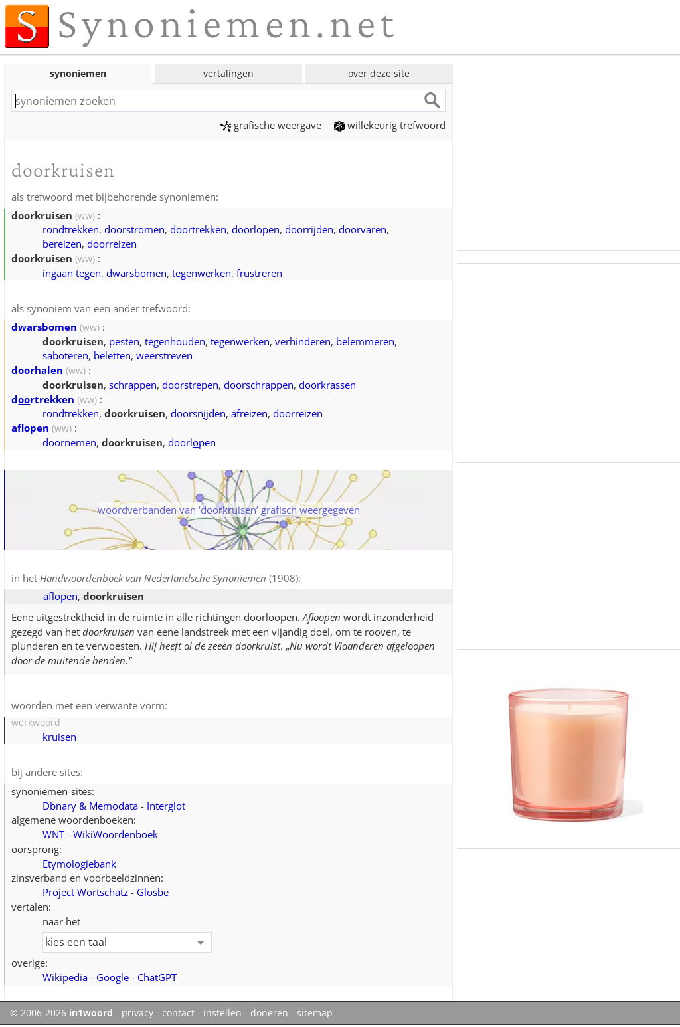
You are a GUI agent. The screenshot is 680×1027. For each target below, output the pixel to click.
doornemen (69, 442)
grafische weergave (270, 125)
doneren (269, 1013)
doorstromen (134, 229)
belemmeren (365, 341)
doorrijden (309, 229)
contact (178, 1013)
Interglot (166, 805)
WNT (53, 834)
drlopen (256, 229)
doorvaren (362, 229)
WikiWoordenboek (115, 834)
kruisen (59, 736)
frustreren (259, 273)
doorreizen (112, 243)
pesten (124, 341)
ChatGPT (157, 977)
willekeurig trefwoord (390, 125)
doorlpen (192, 442)
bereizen (62, 243)
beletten (112, 355)
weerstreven (164, 355)
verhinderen (303, 341)
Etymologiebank (79, 863)
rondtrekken (70, 229)
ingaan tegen (71, 273)
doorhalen (37, 370)
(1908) (169, 578)
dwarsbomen (136, 273)
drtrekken (198, 229)
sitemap (315, 1013)
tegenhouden (175, 341)
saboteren (65, 355)
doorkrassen (327, 384)
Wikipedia (65, 977)
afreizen (249, 413)
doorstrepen (190, 384)
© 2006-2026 (61, 1013)
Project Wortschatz (85, 892)
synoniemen (78, 73)
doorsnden (198, 413)
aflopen (30, 427)
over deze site (379, 73)
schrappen (133, 384)
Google (112, 977)
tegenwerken (201, 273)
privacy (137, 1013)
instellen (222, 1013)
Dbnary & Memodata (90, 805)
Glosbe (153, 892)
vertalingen (228, 73)
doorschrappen (259, 384)
